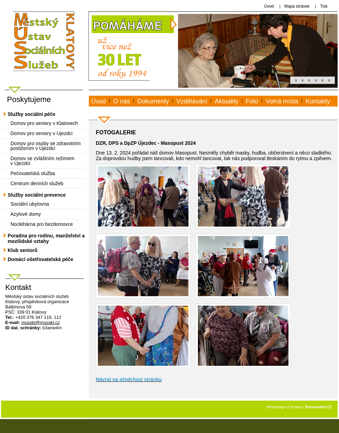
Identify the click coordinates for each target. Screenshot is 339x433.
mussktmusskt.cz (40, 322)
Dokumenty (153, 101)
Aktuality (226, 101)
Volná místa (281, 101)
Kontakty (318, 101)
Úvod (98, 101)
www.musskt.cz (117, 109)
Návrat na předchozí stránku (129, 379)
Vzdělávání (191, 101)
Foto (252, 101)
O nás (121, 101)
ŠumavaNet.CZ (318, 407)
